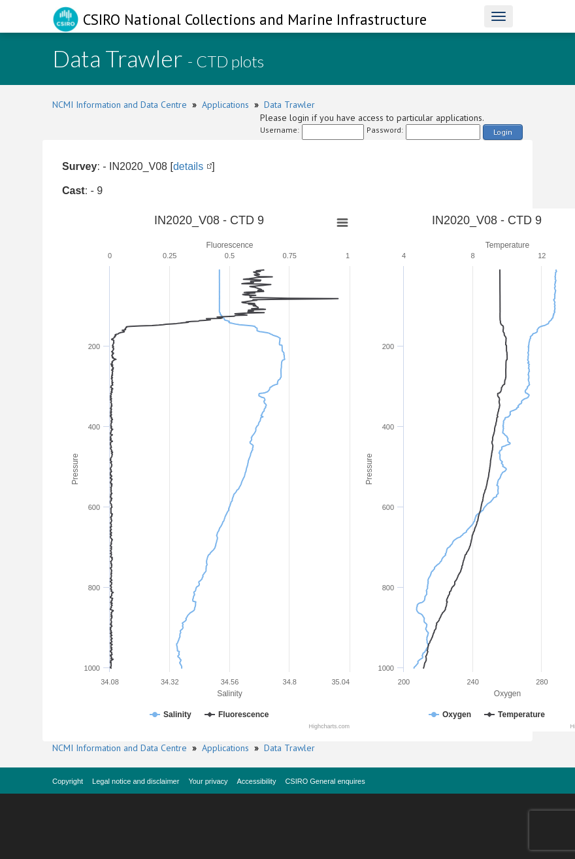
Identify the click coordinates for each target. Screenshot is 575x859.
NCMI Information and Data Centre (119, 104)
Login (502, 132)
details (188, 166)
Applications (225, 104)
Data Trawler (289, 104)
